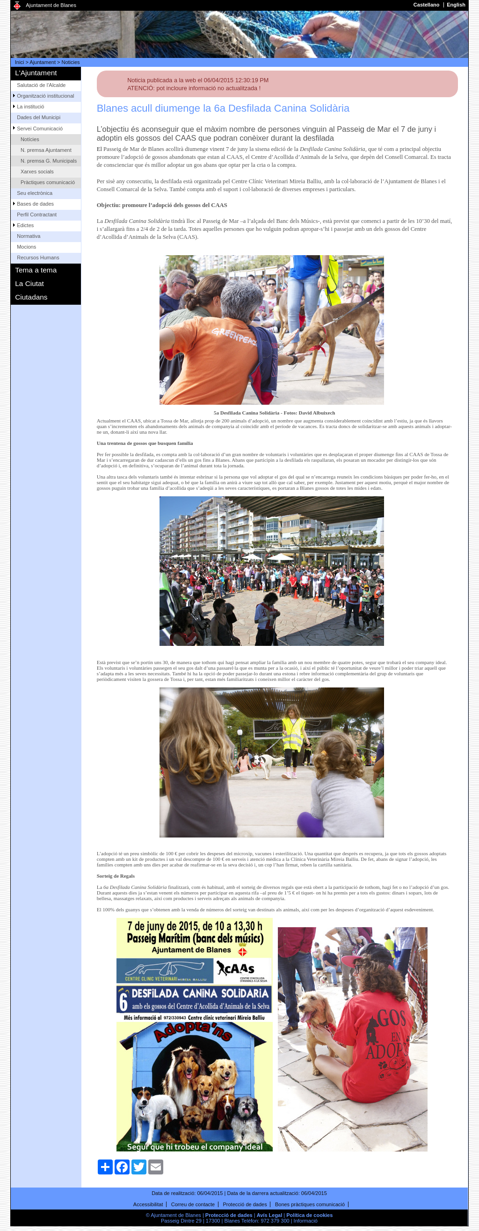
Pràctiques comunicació (48, 182)
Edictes (25, 225)
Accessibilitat (148, 1204)
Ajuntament (42, 62)
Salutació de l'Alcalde (41, 85)
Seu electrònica (34, 193)
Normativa (28, 236)
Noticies (71, 62)
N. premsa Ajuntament (46, 150)
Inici (19, 62)
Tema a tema (36, 270)
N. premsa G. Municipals (49, 161)
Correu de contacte (193, 1204)
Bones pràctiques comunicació (310, 1204)
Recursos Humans (38, 257)
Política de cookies (309, 1215)
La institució (30, 106)
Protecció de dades (245, 1204)
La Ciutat (29, 283)
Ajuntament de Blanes (51, 5)
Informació (306, 1221)
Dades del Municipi (38, 117)
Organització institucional (45, 96)
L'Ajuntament (36, 73)
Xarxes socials (37, 171)
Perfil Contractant (37, 214)
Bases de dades (35, 204)
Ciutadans (31, 297)
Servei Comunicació (40, 128)
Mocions (26, 247)
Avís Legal (270, 1215)
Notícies (30, 139)
